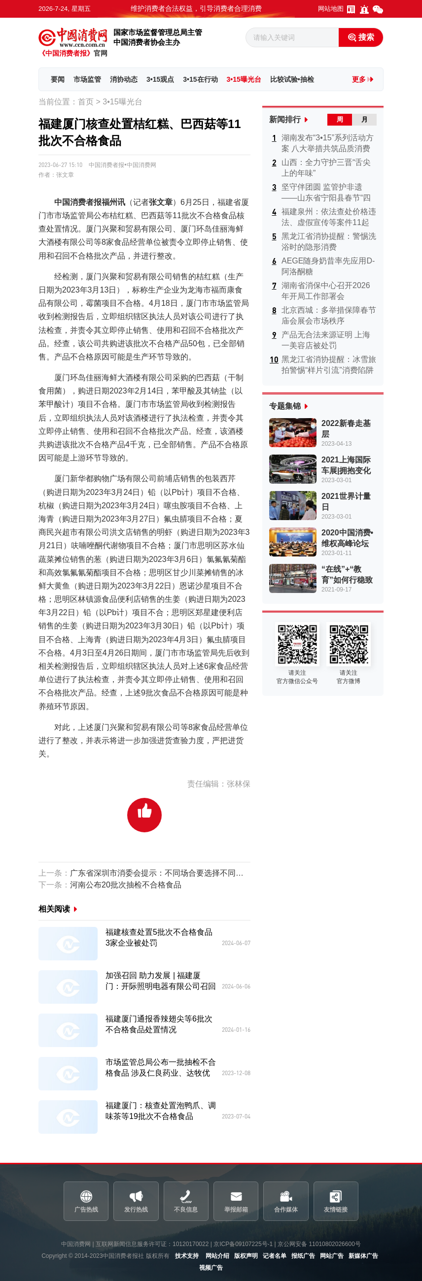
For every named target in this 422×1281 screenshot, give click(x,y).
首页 (86, 102)
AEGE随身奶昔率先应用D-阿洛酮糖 (328, 266)
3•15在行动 (200, 79)
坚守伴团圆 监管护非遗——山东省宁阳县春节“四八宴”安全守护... (326, 193)
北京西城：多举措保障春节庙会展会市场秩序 (328, 315)
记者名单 (274, 1255)
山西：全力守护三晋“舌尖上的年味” (326, 167)
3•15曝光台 (244, 79)
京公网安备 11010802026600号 (319, 1244)
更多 (359, 79)
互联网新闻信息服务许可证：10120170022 (152, 1244)
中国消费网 (76, 1244)
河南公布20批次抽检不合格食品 (109, 885)
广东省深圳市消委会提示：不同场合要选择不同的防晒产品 (144, 873)
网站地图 (331, 8)
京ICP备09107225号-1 (243, 1244)
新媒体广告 (363, 1255)
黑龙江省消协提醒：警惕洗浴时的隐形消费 (328, 241)
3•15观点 (160, 79)
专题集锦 (285, 406)
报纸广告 (303, 1255)
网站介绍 (217, 1255)
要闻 (58, 79)
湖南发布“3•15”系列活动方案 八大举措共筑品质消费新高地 (327, 143)
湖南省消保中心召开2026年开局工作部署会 (325, 290)
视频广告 (211, 1267)
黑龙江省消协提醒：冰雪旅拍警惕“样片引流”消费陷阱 (328, 364)
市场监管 (87, 79)
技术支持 (187, 1255)
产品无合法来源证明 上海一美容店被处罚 (325, 340)
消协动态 (124, 79)
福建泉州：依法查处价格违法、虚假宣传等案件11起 (328, 217)
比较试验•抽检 (292, 79)
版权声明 (246, 1255)
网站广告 (332, 1255)
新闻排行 (285, 119)
